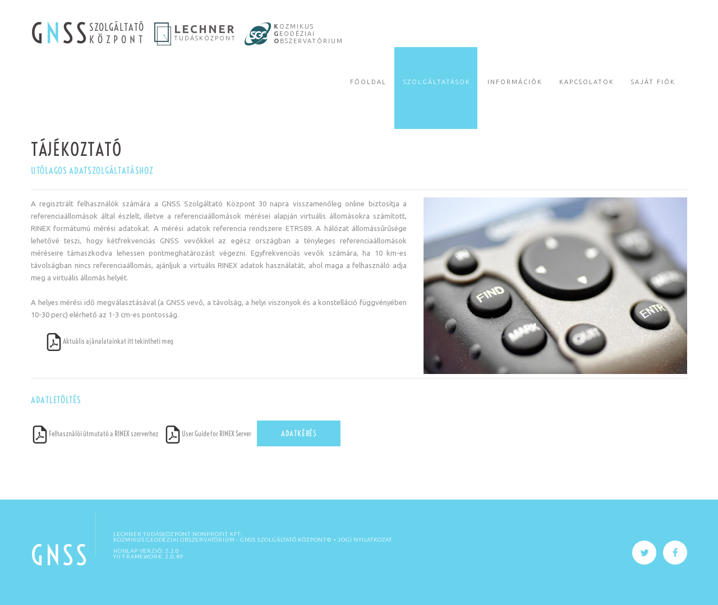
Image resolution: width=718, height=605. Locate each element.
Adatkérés (298, 433)
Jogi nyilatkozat (365, 540)
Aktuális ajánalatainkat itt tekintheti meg (109, 340)
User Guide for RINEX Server (207, 433)
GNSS (60, 555)
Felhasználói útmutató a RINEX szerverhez (94, 433)
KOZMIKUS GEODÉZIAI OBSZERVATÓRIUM (173, 540)
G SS (60, 33)
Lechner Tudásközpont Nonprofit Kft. (177, 534)
